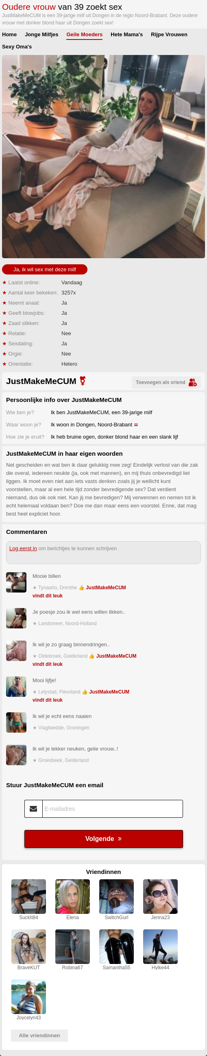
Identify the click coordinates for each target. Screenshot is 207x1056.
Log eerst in (23, 548)
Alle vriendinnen (39, 1035)
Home (9, 34)
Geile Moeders (84, 34)
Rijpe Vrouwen (169, 34)
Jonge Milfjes (41, 34)
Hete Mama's (127, 34)
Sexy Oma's (17, 47)
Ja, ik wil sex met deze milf (44, 269)
